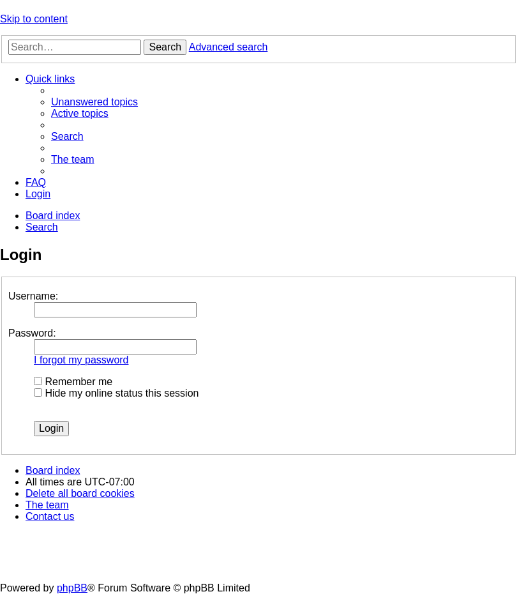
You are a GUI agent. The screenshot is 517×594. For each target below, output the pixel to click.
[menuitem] (94, 101)
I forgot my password (81, 359)
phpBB (72, 588)
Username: (33, 296)
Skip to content (34, 18)
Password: (32, 333)
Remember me (73, 381)
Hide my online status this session (116, 393)
